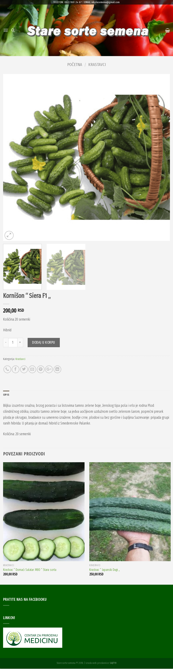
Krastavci (97, 64)
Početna (74, 64)
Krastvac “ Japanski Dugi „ (104, 570)
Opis (6, 395)
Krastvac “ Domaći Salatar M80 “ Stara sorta (29, 570)
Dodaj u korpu (43, 342)
